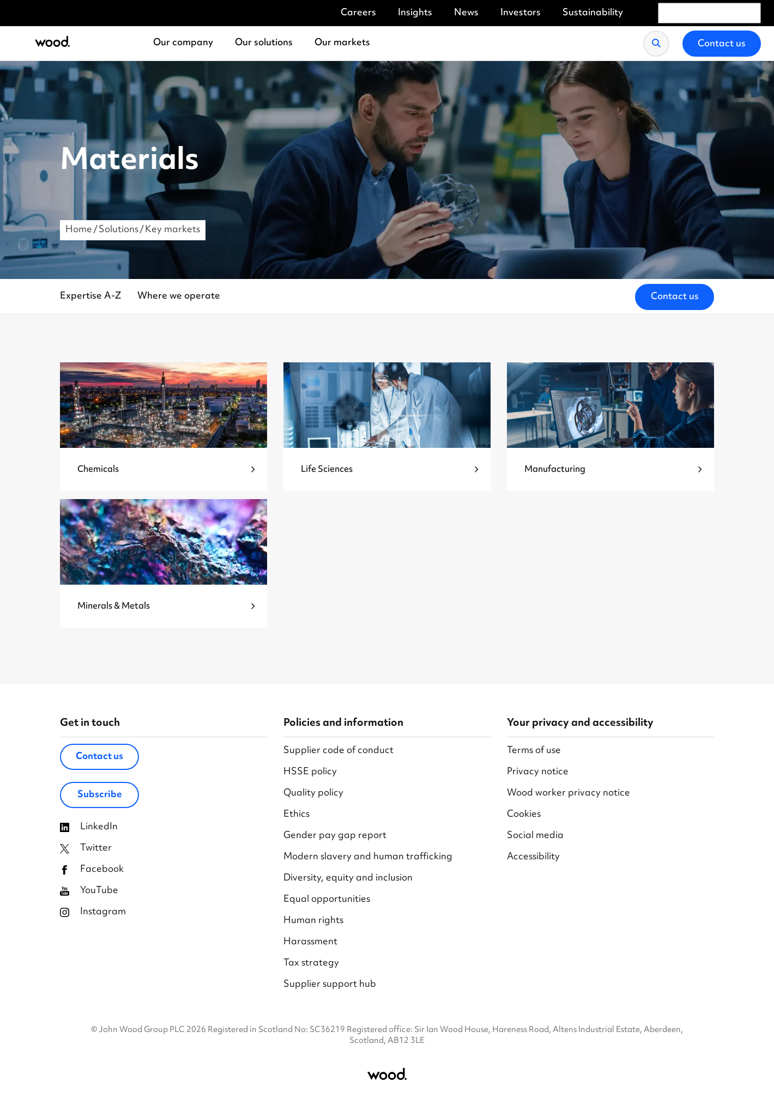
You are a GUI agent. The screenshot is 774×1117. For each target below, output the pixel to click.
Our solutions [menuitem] (264, 43)
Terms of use (534, 751)
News (466, 13)
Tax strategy (311, 963)
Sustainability (593, 13)
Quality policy (313, 793)
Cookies (524, 815)
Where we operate (178, 296)
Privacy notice (538, 772)
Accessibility (533, 857)
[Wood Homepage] (52, 43)
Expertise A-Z (90, 296)
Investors (520, 13)
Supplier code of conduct (338, 751)
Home (78, 230)
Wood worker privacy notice (568, 793)
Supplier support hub (329, 985)
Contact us (675, 297)
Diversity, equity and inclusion (348, 878)
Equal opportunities (326, 900)
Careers (358, 13)
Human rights (313, 921)
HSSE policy (310, 772)
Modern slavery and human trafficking (367, 857)
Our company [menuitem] (183, 43)
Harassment (310, 942)
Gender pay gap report (334, 836)
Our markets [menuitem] (342, 43)
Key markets (172, 230)
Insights (415, 13)
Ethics (296, 815)
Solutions (118, 230)
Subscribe (99, 795)
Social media (535, 836)
